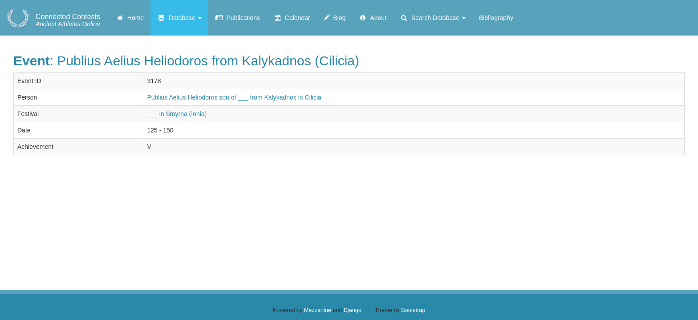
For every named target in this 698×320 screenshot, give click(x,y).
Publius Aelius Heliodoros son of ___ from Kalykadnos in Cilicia (234, 97)
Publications (237, 17)
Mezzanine (317, 310)
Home (130, 17)
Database (179, 17)
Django (352, 310)
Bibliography (496, 17)
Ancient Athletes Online (68, 20)
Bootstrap (413, 310)
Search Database (433, 17)
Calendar (291, 17)
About (372, 17)
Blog (335, 17)
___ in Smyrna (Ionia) (177, 113)
